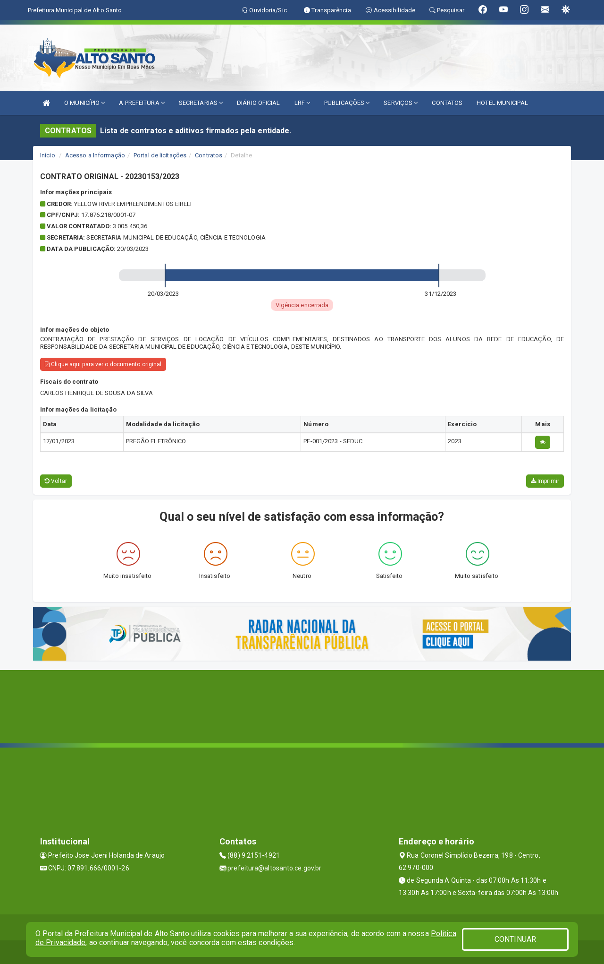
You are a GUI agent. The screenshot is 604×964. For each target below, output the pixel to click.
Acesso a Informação (95, 155)
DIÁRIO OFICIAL (258, 102)
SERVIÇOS (401, 102)
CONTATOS (447, 102)
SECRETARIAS (201, 102)
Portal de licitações (160, 155)
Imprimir (545, 481)
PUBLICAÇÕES (346, 102)
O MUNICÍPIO (84, 102)
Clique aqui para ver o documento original (103, 364)
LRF (302, 102)
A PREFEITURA (141, 102)
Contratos (208, 155)
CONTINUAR (515, 939)
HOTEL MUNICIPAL (502, 102)
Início (47, 155)
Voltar (56, 481)
